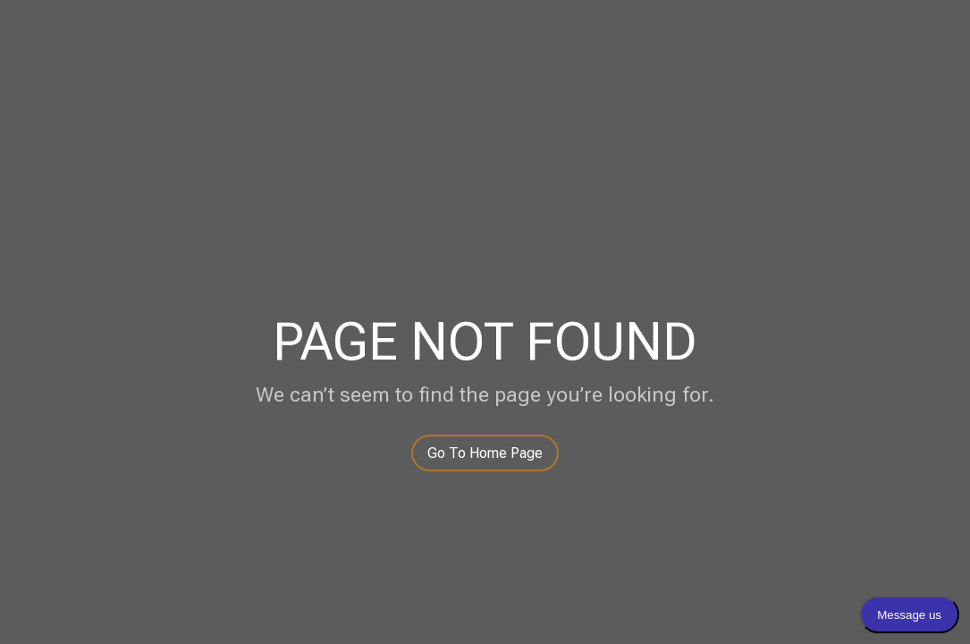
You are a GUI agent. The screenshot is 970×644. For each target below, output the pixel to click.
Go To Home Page (485, 453)
